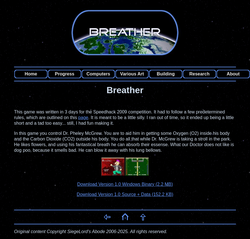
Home (31, 74)
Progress (64, 74)
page (83, 117)
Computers (98, 74)
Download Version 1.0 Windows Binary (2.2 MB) (125, 184)
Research (199, 74)
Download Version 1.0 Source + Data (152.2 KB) (125, 194)
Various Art (132, 74)
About (233, 74)
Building (166, 74)
